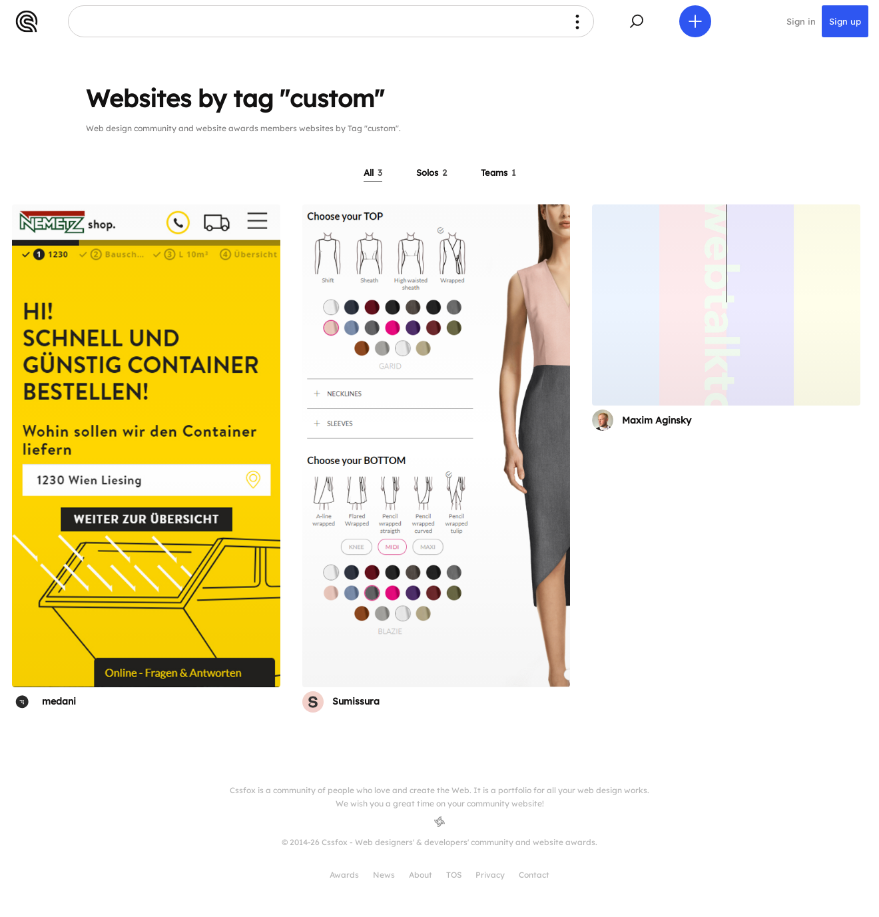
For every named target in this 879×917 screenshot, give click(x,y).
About (420, 875)
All (373, 172)
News (384, 875)
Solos (431, 172)
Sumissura (356, 701)
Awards (344, 875)
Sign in (801, 21)
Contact (534, 875)
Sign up (845, 21)
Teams (498, 172)
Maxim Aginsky (656, 420)
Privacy (490, 875)
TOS (453, 875)
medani (59, 701)
